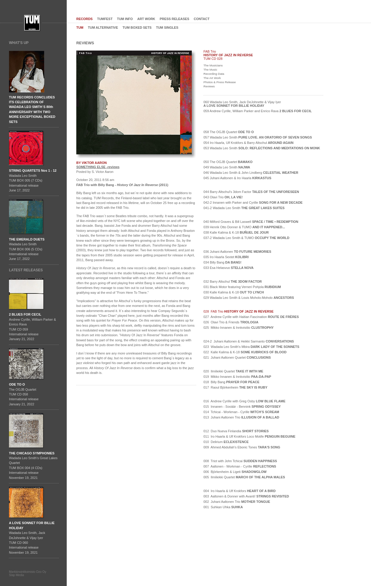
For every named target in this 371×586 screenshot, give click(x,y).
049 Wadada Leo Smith (226, 167)
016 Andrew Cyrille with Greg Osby (244, 401)
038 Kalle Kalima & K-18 (236, 232)
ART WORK (146, 19)
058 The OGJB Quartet (228, 132)
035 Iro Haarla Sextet (226, 257)
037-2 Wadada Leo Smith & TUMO (246, 238)
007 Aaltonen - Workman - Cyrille (239, 466)
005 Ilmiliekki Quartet (244, 477)
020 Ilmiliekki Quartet (233, 371)
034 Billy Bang (222, 262)
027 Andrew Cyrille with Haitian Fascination (251, 317)
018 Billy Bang (231, 382)
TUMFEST (105, 19)
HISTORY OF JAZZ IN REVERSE (228, 55)
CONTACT (202, 19)
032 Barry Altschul (232, 281)
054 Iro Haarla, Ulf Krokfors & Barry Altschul (248, 142)
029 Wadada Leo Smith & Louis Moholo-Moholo (248, 297)
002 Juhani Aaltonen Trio (236, 501)
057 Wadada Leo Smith (257, 137)
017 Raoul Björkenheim (235, 387)
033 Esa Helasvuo (228, 268)
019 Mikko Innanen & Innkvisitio (237, 376)
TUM (79, 27)
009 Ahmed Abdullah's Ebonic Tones (241, 447)
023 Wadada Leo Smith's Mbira (251, 346)
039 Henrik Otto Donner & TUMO (244, 227)
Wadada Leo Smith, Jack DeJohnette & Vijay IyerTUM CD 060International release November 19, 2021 (31, 537)
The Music (210, 69)
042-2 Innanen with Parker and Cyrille (252, 202)
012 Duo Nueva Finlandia (236, 431)
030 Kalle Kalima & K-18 (233, 292)
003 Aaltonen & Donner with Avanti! (246, 496)
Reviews (209, 86)
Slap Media (16, 575)
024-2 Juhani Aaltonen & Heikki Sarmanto (248, 341)
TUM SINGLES (167, 27)
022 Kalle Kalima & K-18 (245, 352)
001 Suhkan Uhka (223, 507)
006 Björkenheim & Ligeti (235, 472)
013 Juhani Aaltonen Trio (241, 417)
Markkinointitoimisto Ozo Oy (27, 571)
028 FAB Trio (238, 311)
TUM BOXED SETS (137, 27)
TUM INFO (125, 19)
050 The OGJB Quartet (228, 162)
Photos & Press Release (219, 82)
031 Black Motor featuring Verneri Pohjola (242, 287)
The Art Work (212, 78)
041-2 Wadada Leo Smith (244, 208)
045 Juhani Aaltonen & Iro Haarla (237, 178)
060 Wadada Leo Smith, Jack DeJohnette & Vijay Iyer (242, 103)
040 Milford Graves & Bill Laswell (250, 221)
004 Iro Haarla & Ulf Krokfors (239, 491)
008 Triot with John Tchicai (240, 461)
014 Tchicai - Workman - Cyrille (241, 412)
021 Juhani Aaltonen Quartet (237, 357)
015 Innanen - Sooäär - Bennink (242, 406)
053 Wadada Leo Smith (261, 148)
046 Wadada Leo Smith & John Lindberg (250, 172)
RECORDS (84, 19)
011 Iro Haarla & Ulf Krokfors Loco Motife (249, 436)
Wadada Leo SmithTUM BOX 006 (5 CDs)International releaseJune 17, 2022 (27, 249)
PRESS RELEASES (174, 19)
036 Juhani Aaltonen (237, 251)
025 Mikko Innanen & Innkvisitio (238, 327)
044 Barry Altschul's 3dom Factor (251, 192)
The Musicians (213, 65)
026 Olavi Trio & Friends (231, 322)
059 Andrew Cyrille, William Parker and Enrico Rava (257, 111)
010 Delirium (226, 442)
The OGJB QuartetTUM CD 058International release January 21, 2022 (24, 394)
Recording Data (213, 73)
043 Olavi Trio (223, 197)
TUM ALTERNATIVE (103, 27)
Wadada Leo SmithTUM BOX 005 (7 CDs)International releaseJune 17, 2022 (33, 180)
